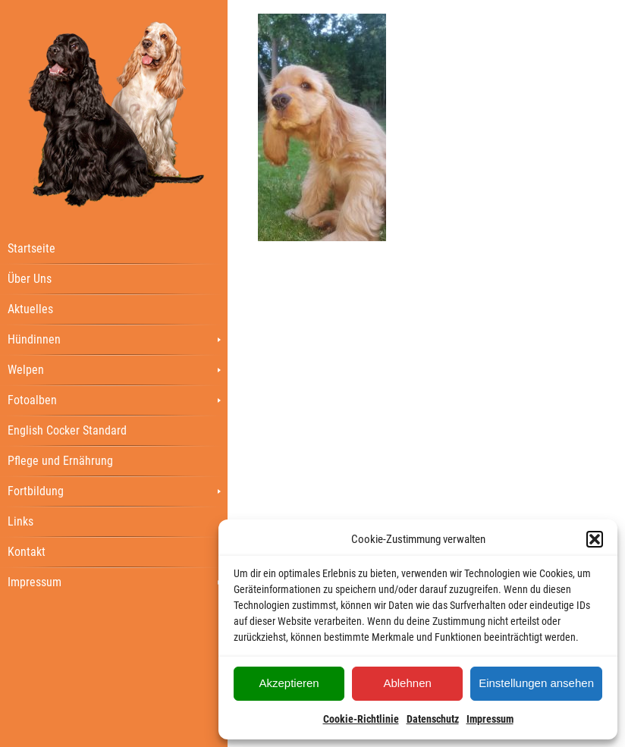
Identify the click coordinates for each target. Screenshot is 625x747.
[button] (594, 539)
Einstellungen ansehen (536, 682)
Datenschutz (433, 719)
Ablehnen (407, 682)
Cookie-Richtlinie (361, 719)
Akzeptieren (289, 682)
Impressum (490, 719)
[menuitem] (114, 248)
